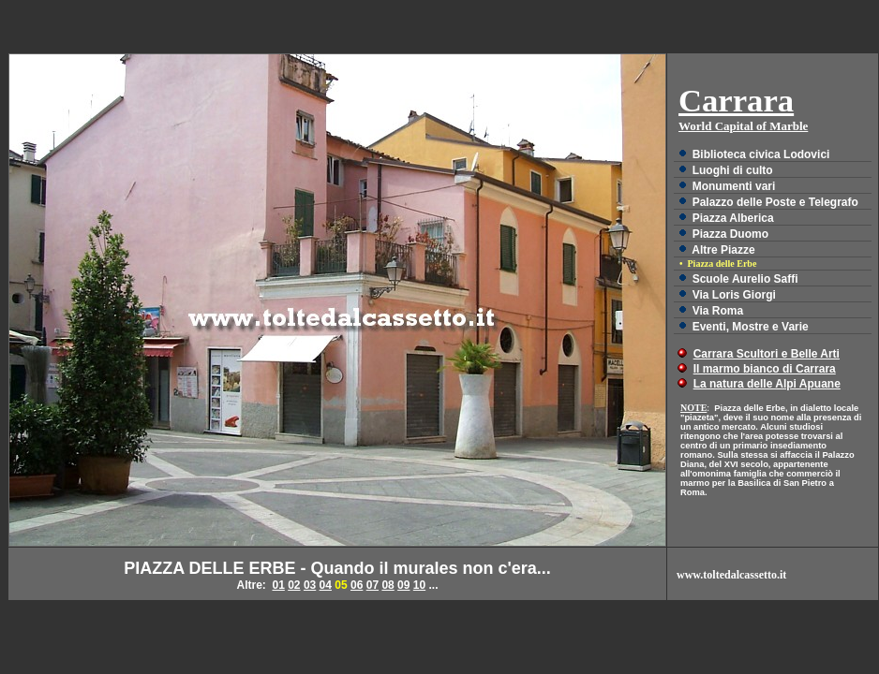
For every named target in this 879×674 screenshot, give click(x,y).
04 (326, 585)
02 (294, 585)
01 (278, 585)
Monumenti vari (734, 186)
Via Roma (718, 310)
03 (310, 585)
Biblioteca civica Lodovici (761, 154)
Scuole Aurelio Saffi (745, 279)
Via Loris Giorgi (734, 294)
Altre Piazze (723, 249)
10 (419, 585)
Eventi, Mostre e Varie (751, 326)
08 (387, 585)
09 (403, 585)
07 (372, 585)
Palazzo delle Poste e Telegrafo (775, 202)
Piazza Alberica (733, 218)
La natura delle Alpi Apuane (767, 383)
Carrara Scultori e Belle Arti (766, 353)
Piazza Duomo (730, 234)
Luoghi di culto (733, 170)
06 (356, 585)
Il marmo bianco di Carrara (764, 368)
